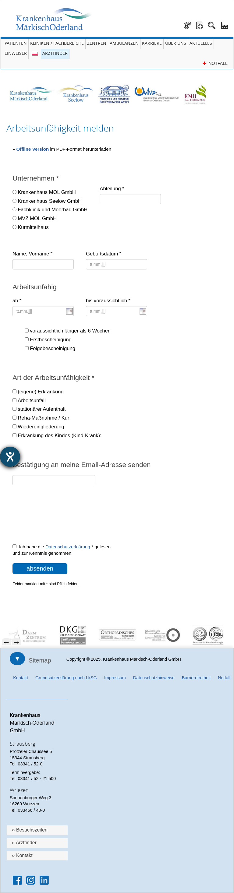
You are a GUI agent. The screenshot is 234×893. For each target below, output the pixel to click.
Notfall (224, 677)
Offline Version (32, 149)
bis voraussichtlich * (108, 301)
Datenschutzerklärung (67, 546)
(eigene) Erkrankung (41, 392)
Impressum (115, 677)
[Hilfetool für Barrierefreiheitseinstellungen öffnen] (10, 457)
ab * (17, 301)
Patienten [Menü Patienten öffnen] (16, 43)
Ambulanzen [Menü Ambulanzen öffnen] (124, 43)
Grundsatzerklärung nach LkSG (66, 677)
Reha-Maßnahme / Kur (43, 418)
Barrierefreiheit (196, 677)
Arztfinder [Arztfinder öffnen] (55, 53)
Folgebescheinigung (52, 348)
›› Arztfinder (24, 842)
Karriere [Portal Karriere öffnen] (152, 43)
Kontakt (20, 677)
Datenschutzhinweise (154, 677)
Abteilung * (112, 189)
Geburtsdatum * (103, 254)
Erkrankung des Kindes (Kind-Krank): (59, 435)
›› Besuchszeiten (30, 829)
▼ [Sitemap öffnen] (17, 658)
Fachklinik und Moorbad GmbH (52, 210)
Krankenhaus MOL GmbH (47, 192)
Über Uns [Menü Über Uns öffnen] (175, 43)
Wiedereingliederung (41, 427)
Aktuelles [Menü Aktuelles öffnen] (201, 43)
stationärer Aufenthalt (42, 409)
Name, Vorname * (32, 254)
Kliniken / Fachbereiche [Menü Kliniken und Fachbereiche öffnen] (57, 43)
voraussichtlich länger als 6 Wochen (70, 331)
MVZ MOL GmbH (37, 218)
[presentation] (58, 518)
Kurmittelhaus (33, 227)
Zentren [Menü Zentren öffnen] (96, 43)
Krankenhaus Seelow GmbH (50, 201)
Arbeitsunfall (32, 400)
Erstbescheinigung (51, 340)
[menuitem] (27, 635)
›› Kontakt (22, 855)
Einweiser (16, 53)
